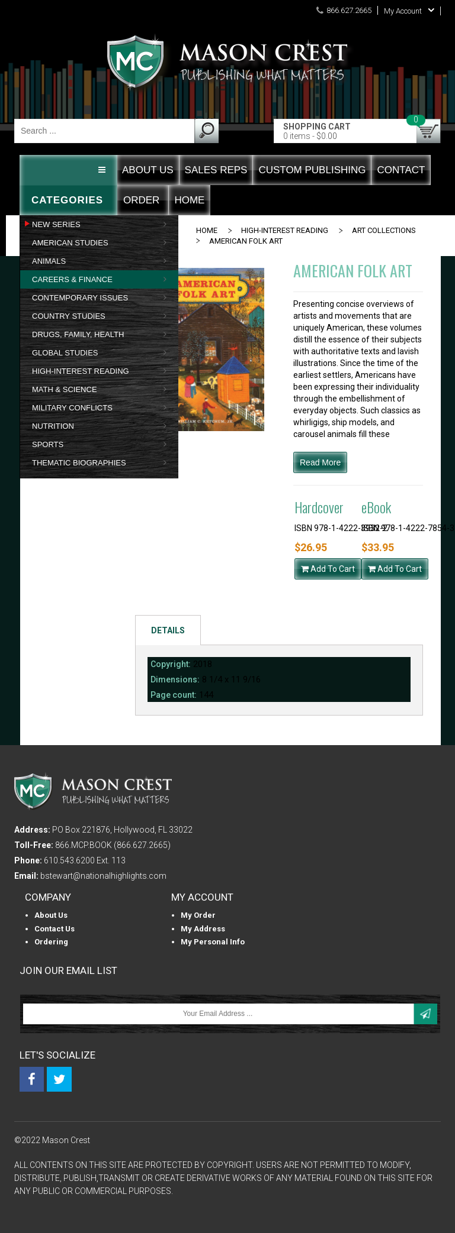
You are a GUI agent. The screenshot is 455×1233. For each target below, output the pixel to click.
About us (51, 915)
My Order (198, 915)
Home (206, 230)
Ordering (51, 941)
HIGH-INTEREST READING (284, 230)
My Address (203, 928)
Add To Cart (328, 569)
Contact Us (54, 928)
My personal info (213, 941)
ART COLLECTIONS (384, 230)
